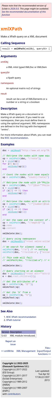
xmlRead (15, 150)
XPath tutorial (13, 320)
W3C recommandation (16, 137)
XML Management (26, 351)
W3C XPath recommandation (21, 316)
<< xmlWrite (7, 351)
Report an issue (10, 343)
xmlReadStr (17, 241)
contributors (14, 393)
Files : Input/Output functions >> (44, 351)
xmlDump (12, 166)
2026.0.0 (14, 8)
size (10, 161)
